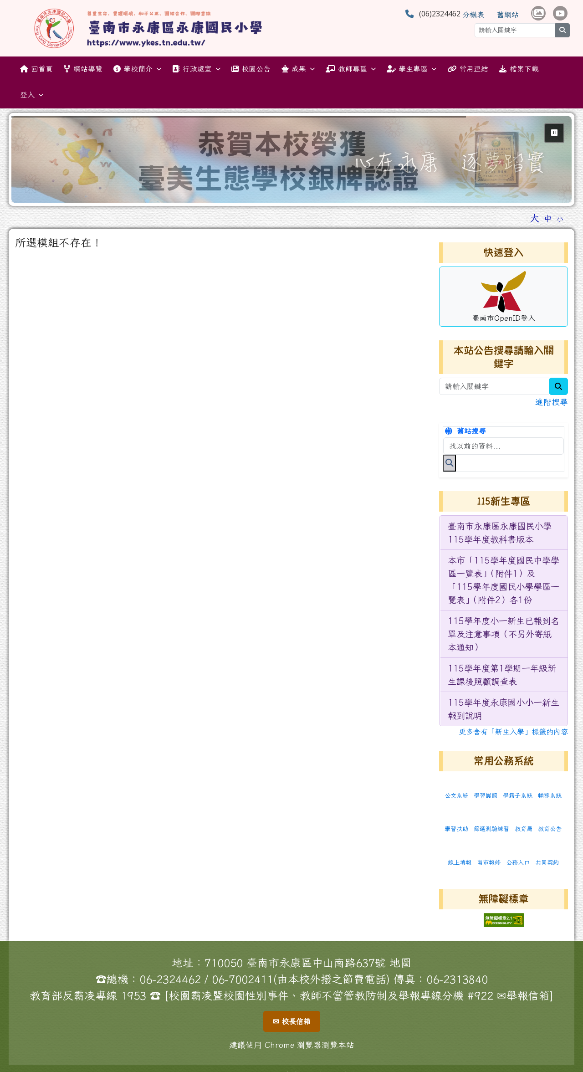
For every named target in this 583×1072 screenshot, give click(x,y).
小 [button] (560, 218)
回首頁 (36, 68)
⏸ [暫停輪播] (554, 132)
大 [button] (534, 217)
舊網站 (508, 14)
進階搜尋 (551, 402)
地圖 (400, 962)
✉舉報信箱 (523, 995)
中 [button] (548, 218)
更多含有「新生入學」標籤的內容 (513, 731)
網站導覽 (83, 68)
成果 (298, 69)
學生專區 (411, 69)
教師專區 (350, 69)
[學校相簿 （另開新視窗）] (538, 13)
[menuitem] (503, 533)
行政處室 (196, 69)
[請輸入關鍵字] (515, 30)
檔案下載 (518, 68)
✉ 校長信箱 (292, 1021)
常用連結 (467, 68)
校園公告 (251, 68)
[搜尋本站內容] (503, 446)
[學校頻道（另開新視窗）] (560, 13)
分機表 (473, 14)
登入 (31, 95)
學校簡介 (137, 69)
